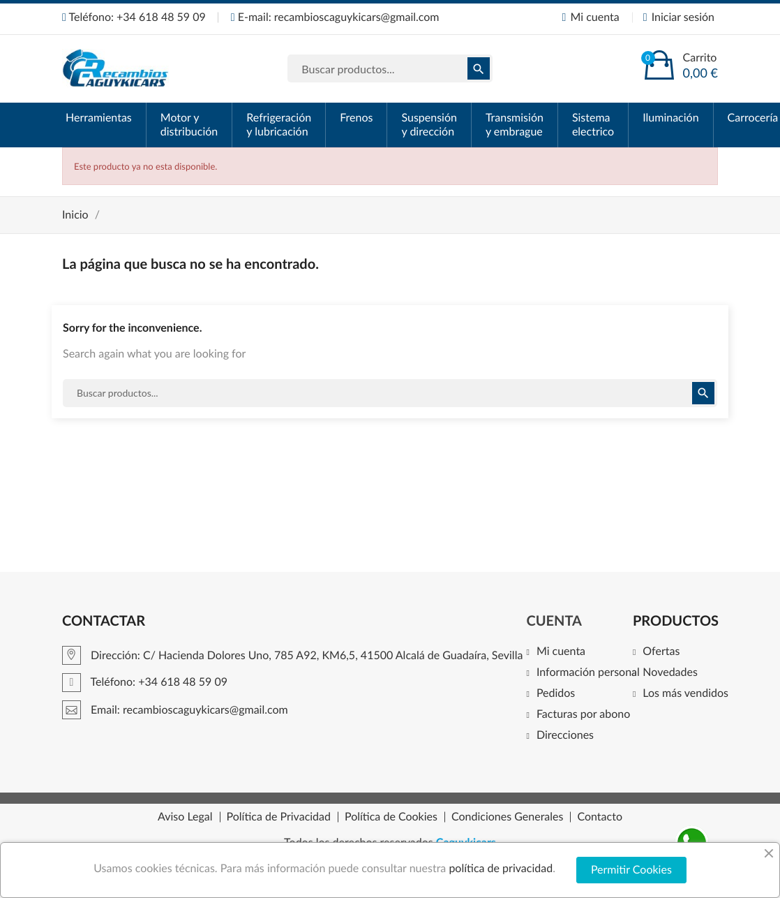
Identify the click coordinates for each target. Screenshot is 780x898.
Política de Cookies (391, 817)
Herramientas (99, 117)
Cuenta (554, 620)
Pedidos (556, 694)
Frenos (356, 117)
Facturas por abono (583, 715)
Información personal (588, 673)
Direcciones (565, 736)
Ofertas (661, 652)
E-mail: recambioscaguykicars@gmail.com (335, 17)
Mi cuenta (561, 652)
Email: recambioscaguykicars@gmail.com (175, 709)
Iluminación (670, 117)
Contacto (599, 817)
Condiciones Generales (507, 817)
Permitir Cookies (631, 869)
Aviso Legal (185, 817)
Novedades (670, 673)
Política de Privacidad (279, 817)
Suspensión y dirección (428, 124)
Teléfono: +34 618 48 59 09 (134, 17)
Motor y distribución (189, 124)
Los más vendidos (685, 694)
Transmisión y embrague (514, 124)
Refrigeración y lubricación (278, 124)
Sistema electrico (593, 124)
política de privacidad (501, 868)
